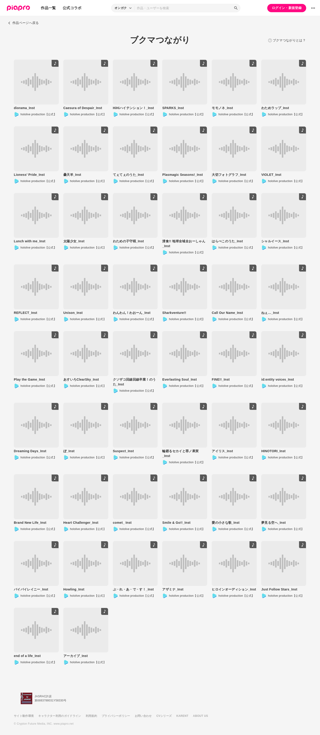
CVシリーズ (164, 716)
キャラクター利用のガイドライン (59, 716)
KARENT (182, 716)
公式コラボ (72, 8)
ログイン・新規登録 (287, 8)
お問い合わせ (143, 716)
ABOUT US (200, 716)
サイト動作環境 (24, 716)
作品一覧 (48, 8)
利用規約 (91, 716)
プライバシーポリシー (116, 716)
